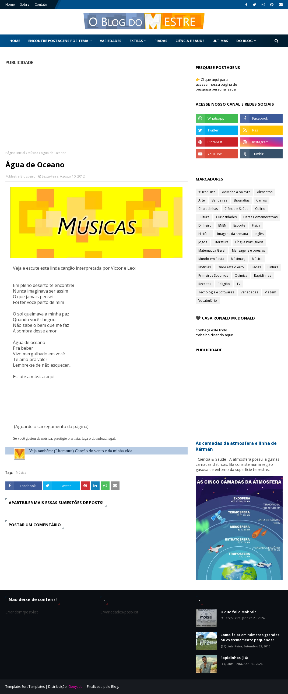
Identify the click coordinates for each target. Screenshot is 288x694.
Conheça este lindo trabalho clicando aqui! (214, 332)
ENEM (222, 225)
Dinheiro (205, 225)
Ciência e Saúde (236, 208)
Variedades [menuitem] (110, 40)
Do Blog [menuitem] (244, 40)
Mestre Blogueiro (22, 176)
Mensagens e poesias (248, 250)
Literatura (221, 242)
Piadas (256, 267)
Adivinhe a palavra (236, 192)
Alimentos (264, 192)
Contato (41, 4)
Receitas (204, 284)
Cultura (203, 217)
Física (256, 225)
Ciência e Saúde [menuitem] (189, 40)
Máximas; (238, 258)
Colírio (260, 208)
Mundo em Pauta (211, 258)
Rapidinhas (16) (234, 657)
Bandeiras (219, 200)
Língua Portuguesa (249, 242)
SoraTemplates (33, 686)
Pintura (273, 267)
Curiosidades (226, 217)
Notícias (204, 267)
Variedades (249, 292)
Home (10, 4)
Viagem (270, 292)
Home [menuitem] (14, 40)
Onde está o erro (230, 267)
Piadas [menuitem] (160, 40)
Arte (201, 200)
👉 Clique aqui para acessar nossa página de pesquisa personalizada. (216, 84)
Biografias (242, 200)
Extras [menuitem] (136, 40)
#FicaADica (206, 192)
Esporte (239, 225)
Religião (224, 284)
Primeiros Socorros (213, 275)
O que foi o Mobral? (238, 611)
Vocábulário (207, 300)
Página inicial (15, 153)
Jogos (202, 242)
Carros (261, 200)
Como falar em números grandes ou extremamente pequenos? (249, 637)
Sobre (24, 4)
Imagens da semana (232, 233)
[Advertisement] (96, 107)
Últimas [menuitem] (220, 40)
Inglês (259, 233)
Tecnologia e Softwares (216, 292)
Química (241, 275)
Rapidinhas (262, 275)
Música (33, 153)
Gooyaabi (75, 686)
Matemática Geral (211, 250)
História (204, 233)
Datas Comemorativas (260, 217)
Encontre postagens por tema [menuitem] (58, 40)
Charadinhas (208, 208)
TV (238, 284)
